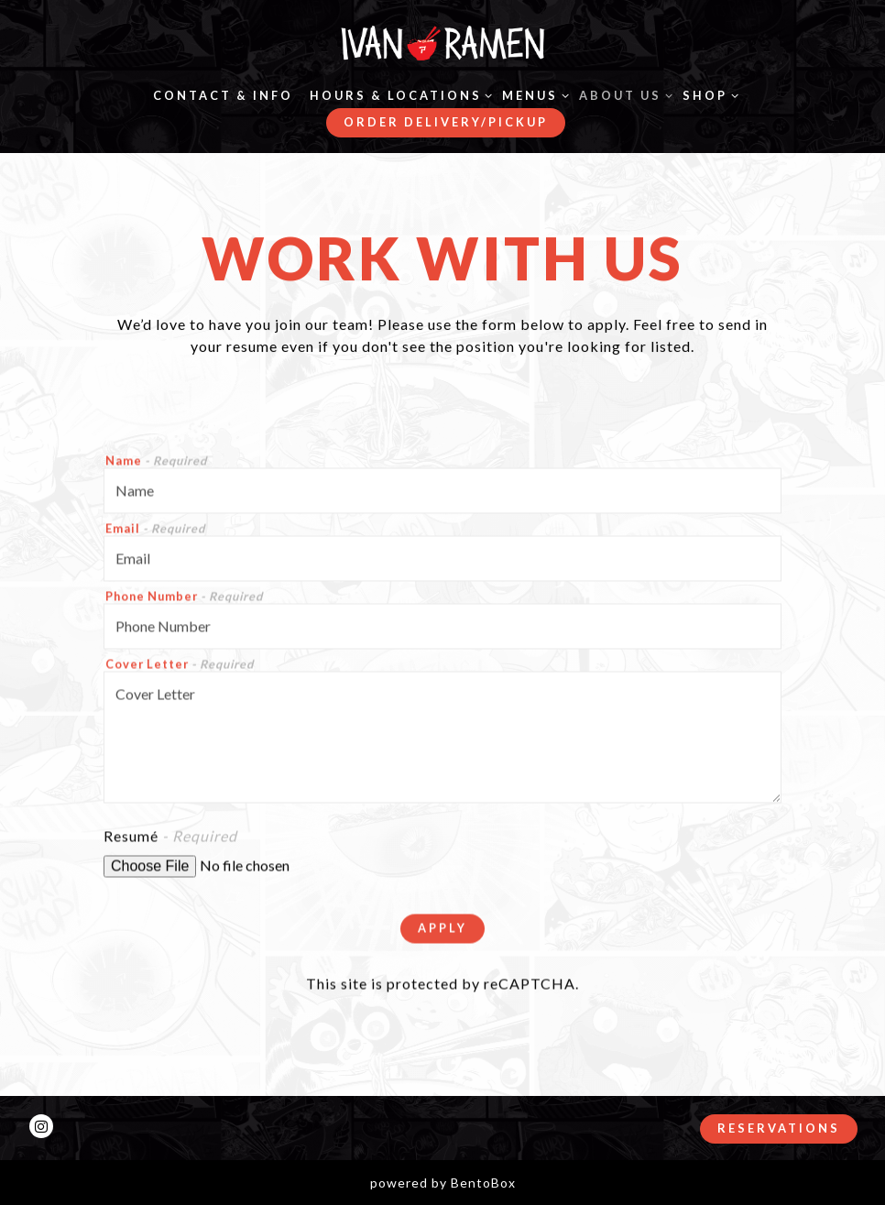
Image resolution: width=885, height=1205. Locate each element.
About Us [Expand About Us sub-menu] (622, 94)
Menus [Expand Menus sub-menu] (532, 94)
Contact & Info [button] (223, 95)
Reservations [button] (778, 1128)
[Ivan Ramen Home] (442, 42)
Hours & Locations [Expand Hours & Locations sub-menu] (398, 94)
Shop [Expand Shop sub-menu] (707, 94)
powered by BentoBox (443, 1182)
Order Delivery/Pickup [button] (446, 122)
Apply (442, 930)
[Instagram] (41, 1126)
